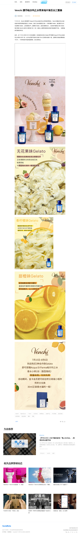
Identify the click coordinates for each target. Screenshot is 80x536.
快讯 (16, 2)
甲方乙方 (42, 435)
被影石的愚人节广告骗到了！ (60, 484)
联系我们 (10, 532)
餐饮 (29, 416)
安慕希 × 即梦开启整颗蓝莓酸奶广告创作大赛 (39, 512)
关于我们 (4, 532)
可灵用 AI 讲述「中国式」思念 (11, 510)
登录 (75, 2)
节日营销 (54, 413)
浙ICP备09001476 (73, 528)
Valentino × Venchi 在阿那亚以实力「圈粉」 (39, 484)
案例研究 (27, 2)
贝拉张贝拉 (19, 16)
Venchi (16, 413)
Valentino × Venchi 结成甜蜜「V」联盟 (13, 484)
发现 (21, 2)
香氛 (33, 416)
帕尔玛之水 (23, 413)
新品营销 (24, 416)
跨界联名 (42, 413)
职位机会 (35, 2)
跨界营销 (17, 416)
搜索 (69, 2)
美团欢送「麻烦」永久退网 (60, 510)
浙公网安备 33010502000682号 (70, 530)
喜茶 (53, 453)
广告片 (29, 413)
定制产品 (48, 413)
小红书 (48, 453)
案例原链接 (37, 16)
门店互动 (35, 413)
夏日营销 (60, 413)
